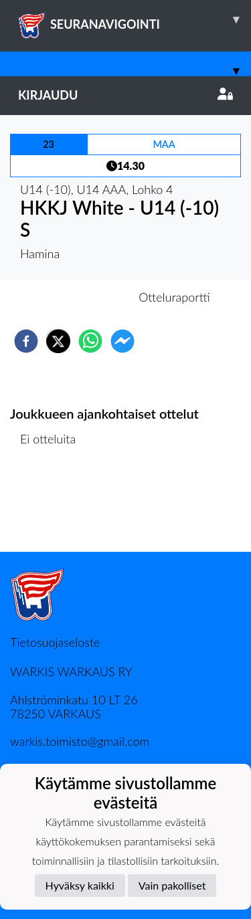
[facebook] (26, 341)
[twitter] (58, 341)
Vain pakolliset (172, 885)
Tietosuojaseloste (55, 642)
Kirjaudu (125, 95)
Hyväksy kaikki (80, 885)
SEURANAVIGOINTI (134, 19)
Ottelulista (53, 506)
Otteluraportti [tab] (174, 297)
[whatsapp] (90, 341)
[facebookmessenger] (122, 341)
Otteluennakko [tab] (79, 297)
